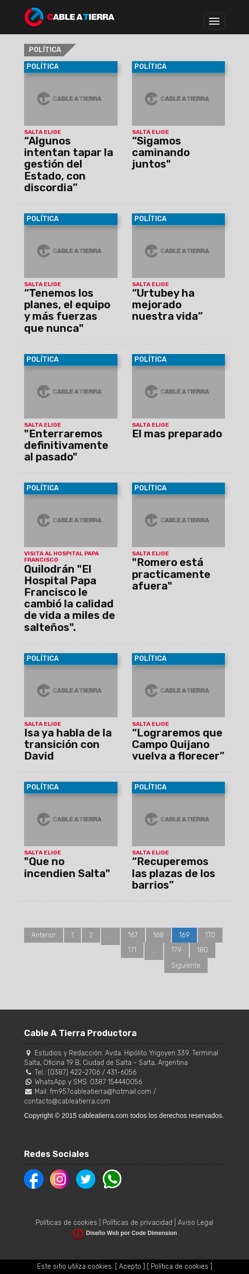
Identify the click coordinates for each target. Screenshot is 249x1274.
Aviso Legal (195, 1223)
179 (176, 950)
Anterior (43, 935)
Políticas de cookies (66, 1223)
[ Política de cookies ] (179, 1266)
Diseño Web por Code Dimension (131, 1233)
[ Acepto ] (130, 1266)
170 (210, 935)
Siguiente (185, 965)
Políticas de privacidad (137, 1223)
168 (158, 935)
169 (184, 935)
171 (132, 950)
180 (202, 950)
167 (133, 935)
